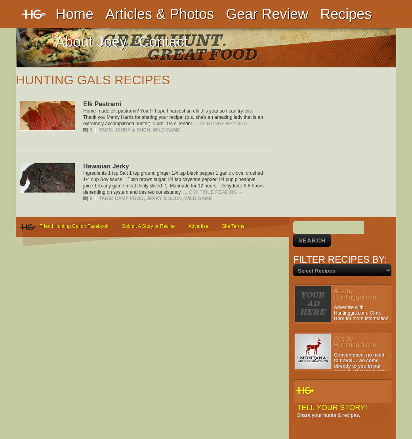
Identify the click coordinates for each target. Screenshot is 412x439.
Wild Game (166, 130)
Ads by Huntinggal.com (356, 294)
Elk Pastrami (102, 104)
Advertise (198, 226)
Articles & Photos (159, 14)
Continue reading (227, 123)
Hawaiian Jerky (106, 166)
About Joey (91, 42)
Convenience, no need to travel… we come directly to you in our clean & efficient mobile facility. (341, 366)
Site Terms (233, 226)
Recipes (346, 14)
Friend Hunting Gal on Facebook (74, 226)
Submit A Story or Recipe (148, 226)
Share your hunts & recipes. (328, 415)
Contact (163, 42)
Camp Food (129, 198)
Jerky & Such (132, 130)
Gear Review (267, 14)
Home (74, 14)
